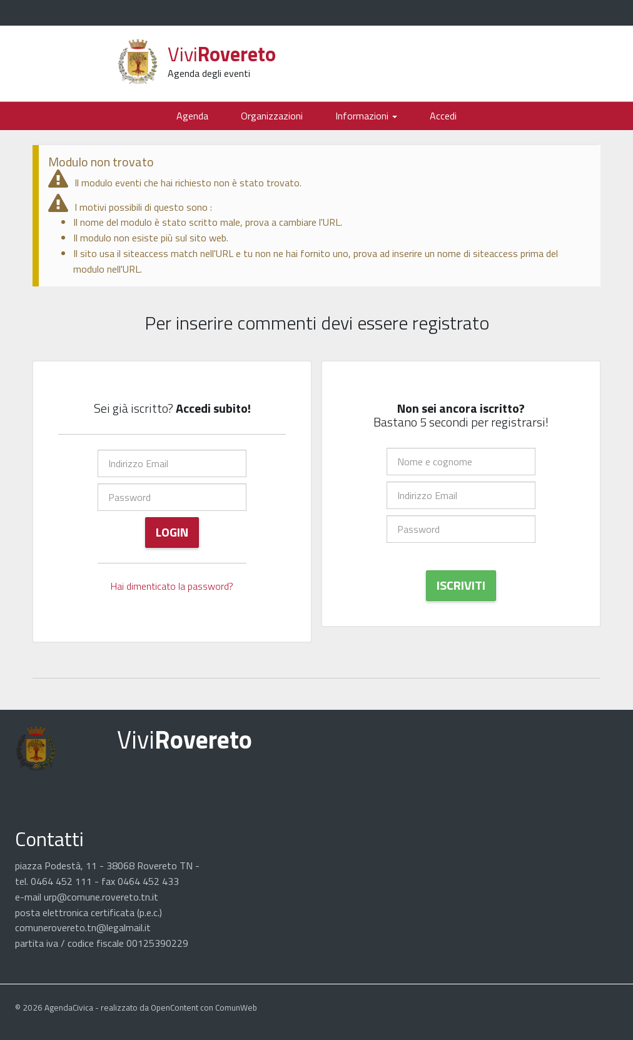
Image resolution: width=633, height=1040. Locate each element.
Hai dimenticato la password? (172, 585)
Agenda (192, 115)
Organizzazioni (272, 115)
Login (172, 532)
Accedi (443, 115)
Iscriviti (461, 585)
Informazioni (366, 115)
